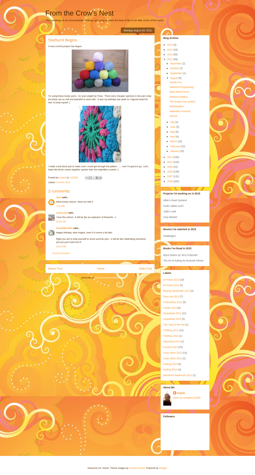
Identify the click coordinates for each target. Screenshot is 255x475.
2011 (170, 157)
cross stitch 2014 (172, 358)
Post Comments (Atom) (107, 277)
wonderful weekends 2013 (177, 375)
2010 (170, 162)
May (172, 131)
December (176, 63)
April (173, 136)
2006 (170, 181)
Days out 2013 (171, 296)
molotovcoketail (137, 468)
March (174, 141)
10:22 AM (61, 221)
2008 (170, 171)
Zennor (173, 116)
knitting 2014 (170, 369)
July (172, 122)
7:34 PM (60, 206)
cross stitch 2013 (172, 352)
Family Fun (175, 82)
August (174, 78)
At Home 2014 (171, 285)
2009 (170, 166)
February (175, 146)
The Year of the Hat (174, 324)
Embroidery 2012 (172, 302)
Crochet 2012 (63, 182)
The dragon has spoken (182, 101)
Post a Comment (61, 253)
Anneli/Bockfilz (64, 228)
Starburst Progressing (181, 87)
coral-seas (61, 212)
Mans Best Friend (179, 91)
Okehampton (176, 106)
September (176, 73)
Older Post (145, 268)
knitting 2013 (170, 364)
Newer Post (55, 268)
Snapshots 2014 (172, 319)
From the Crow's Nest (79, 13)
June (173, 126)
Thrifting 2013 (170, 330)
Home (100, 268)
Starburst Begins (178, 96)
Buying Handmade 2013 (176, 290)
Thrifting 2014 (170, 336)
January (175, 151)
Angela (181, 392)
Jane (58, 197)
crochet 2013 (170, 347)
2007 (170, 176)
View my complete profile (187, 397)
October (175, 68)
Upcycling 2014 (171, 341)
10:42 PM (61, 246)
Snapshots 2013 (172, 313)
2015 (170, 44)
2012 (170, 59)
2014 (170, 49)
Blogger (163, 468)
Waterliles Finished (179, 111)
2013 (170, 54)
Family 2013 (170, 307)
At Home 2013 (171, 279)
